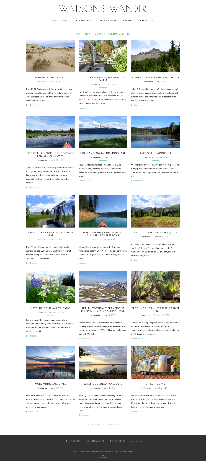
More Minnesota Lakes (50, 384)
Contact (144, 20)
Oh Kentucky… (156, 384)
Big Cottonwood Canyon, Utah (155, 233)
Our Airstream (84, 20)
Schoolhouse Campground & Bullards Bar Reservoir (103, 235)
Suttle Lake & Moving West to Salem (103, 79)
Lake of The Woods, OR (155, 153)
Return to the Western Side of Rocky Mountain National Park (103, 310)
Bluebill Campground (50, 77)
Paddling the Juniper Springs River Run (155, 310)
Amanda (44, 82)
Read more (32, 105)
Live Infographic (108, 20)
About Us (129, 20)
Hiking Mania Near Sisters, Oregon (155, 79)
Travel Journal (61, 20)
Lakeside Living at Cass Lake (103, 384)
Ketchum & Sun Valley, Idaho (50, 309)
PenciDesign (128, 452)
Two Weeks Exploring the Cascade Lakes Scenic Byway (50, 155)
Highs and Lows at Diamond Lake (103, 153)
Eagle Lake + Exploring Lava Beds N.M (50, 235)
